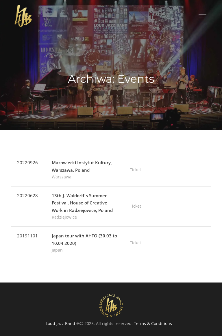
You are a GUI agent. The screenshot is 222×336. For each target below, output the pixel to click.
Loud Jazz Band (60, 323)
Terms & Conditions (153, 323)
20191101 (27, 236)
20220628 (27, 195)
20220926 (27, 162)
